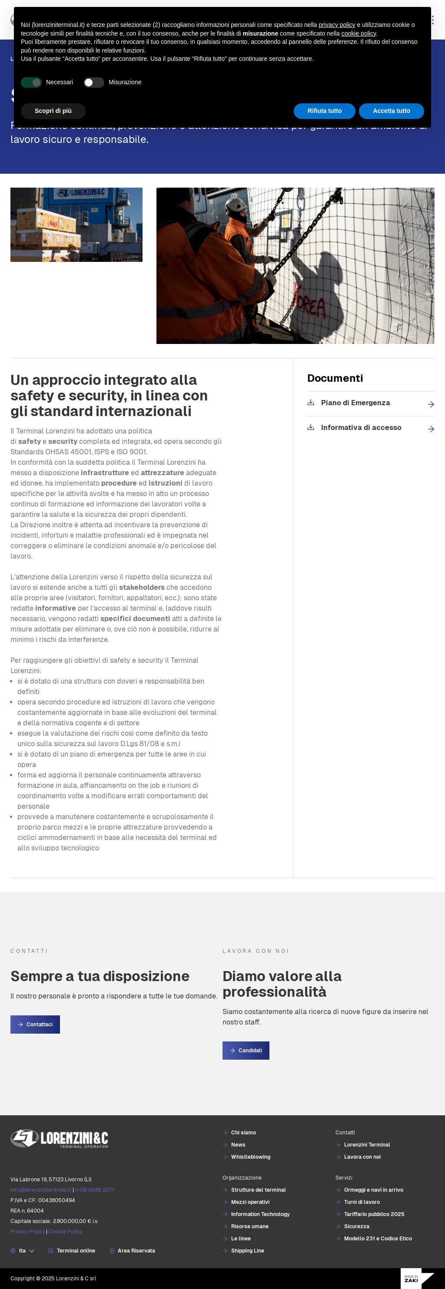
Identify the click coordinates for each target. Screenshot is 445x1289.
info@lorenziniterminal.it (40, 1190)
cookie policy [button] (359, 33)
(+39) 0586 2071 (94, 1190)
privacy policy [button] (337, 24)
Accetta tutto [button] (391, 110)
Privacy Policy (27, 1232)
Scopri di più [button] (53, 110)
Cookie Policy (65, 1232)
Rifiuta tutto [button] (325, 110)
